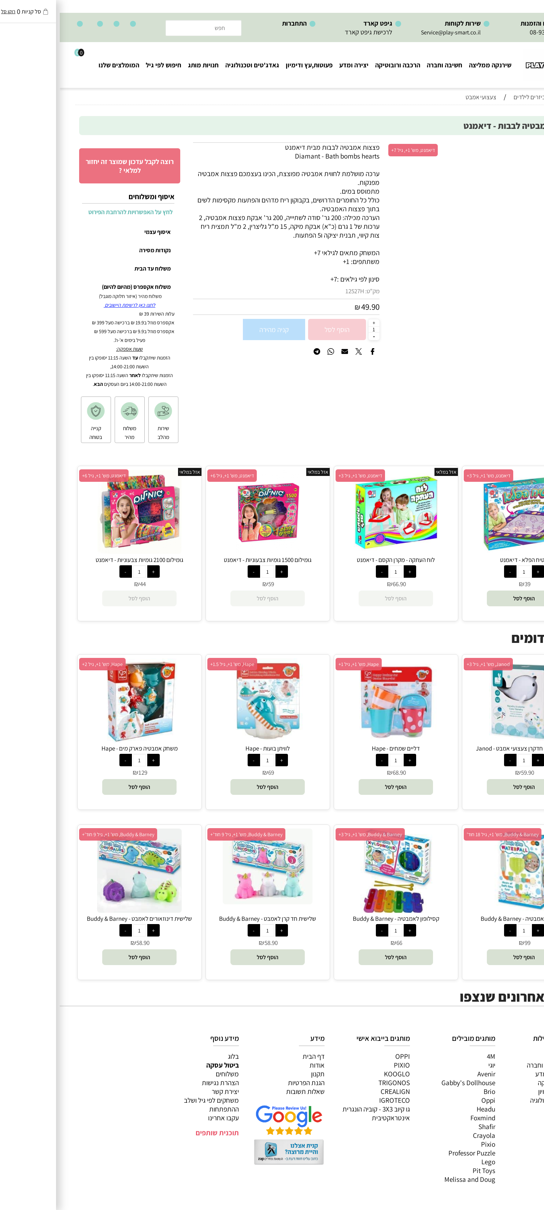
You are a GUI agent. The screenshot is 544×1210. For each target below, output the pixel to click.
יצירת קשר (165, 1091)
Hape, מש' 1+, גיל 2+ (42, 664)
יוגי (432, 1065)
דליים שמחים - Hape (336, 748)
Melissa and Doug (410, 1179)
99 (468, 943)
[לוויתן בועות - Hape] (208, 740)
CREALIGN (335, 1091)
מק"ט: (313, 291)
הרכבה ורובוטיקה (337, 65)
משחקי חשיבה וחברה (494, 1065)
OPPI (343, 1056)
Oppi (429, 1100)
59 (211, 584)
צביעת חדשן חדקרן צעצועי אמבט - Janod (464, 748)
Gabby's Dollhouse (409, 1082)
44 (83, 584)
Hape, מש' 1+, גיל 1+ (299, 664)
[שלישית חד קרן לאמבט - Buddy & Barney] (208, 901)
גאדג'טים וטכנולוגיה (192, 65)
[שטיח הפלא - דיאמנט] (464, 551)
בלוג (173, 1056)
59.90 (467, 772)
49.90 (310, 306)
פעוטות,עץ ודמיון (499, 1091)
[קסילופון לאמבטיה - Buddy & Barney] (336, 910)
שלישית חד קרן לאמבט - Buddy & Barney (207, 919)
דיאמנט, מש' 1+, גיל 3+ (429, 475)
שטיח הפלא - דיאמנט (464, 560)
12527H (295, 291)
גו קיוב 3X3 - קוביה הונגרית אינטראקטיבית (316, 1113)
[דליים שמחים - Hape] (336, 740)
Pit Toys (424, 1170)
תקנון (258, 1073)
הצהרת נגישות (160, 1082)
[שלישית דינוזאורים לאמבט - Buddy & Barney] (79, 910)
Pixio (428, 1144)
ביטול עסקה (163, 1065)
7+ (274, 279)
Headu (426, 1109)
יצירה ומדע (294, 65)
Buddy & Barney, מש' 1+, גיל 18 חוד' (443, 834)
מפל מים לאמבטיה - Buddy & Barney (464, 919)
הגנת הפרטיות (246, 1082)
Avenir (427, 1073)
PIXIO (342, 1065)
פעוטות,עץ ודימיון (249, 65)
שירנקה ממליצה (430, 65)
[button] (464, 598)
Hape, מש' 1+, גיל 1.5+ (173, 664)
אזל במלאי (509, 146)
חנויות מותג (143, 65)
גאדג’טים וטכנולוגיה (495, 1100)
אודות (257, 1065)
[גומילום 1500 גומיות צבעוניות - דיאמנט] (207, 551)
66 (340, 943)
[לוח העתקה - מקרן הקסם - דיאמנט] (336, 551)
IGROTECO (334, 1100)
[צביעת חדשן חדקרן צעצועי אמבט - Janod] (464, 740)
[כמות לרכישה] (314, 329)
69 (211, 772)
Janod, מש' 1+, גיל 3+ (428, 664)
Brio (430, 1091)
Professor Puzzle (412, 1152)
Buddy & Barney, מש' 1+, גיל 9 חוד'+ (187, 834)
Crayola (424, 1135)
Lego (429, 1161)
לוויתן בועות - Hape (208, 748)
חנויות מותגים (503, 1109)
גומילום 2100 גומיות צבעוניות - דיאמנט (79, 560)
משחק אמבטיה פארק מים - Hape (80, 748)
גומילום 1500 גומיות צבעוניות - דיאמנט (208, 560)
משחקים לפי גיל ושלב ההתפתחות (151, 1104)
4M (431, 1056)
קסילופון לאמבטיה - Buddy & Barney (336, 919)
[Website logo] (494, 61)
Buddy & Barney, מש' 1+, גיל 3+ (310, 834)
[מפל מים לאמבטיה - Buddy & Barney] (464, 910)
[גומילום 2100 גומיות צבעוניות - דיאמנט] (80, 551)
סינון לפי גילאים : (298, 279)
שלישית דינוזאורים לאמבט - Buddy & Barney (79, 919)
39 (468, 584)
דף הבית (254, 1056)
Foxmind (423, 1117)
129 (83, 772)
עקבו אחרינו (163, 1117)
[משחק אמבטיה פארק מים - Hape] (80, 740)
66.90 (339, 584)
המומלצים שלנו (59, 65)
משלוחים (167, 1073)
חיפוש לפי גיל (104, 65)
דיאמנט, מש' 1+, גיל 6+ (172, 475)
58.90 (211, 943)
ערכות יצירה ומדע (498, 1073)
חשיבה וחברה (385, 65)
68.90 (339, 772)
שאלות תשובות (245, 1091)
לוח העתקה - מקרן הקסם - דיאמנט (336, 560)
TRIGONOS (334, 1082)
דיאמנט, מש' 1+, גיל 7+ (353, 150)
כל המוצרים (506, 1056)
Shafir (427, 1126)
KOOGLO (337, 1073)
